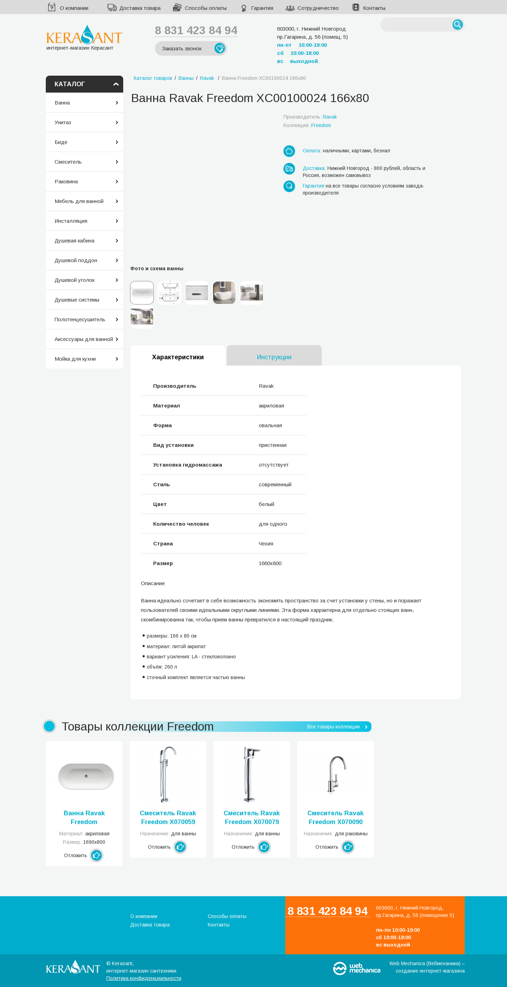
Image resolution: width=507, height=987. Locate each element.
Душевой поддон (76, 260)
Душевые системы (77, 300)
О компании (74, 8)
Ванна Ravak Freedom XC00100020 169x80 (84, 818)
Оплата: (312, 150)
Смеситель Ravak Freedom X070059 (168, 817)
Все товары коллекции (333, 726)
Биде (61, 142)
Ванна (62, 103)
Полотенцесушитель (80, 319)
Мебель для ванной (79, 201)
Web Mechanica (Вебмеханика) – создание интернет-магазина (427, 967)
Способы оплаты (206, 8)
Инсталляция (71, 221)
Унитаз (63, 122)
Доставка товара (140, 8)
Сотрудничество (318, 8)
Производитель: (310, 116)
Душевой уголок (74, 280)
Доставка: (314, 168)
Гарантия (262, 8)
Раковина (66, 181)
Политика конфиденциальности (143, 978)
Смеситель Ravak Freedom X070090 (335, 817)
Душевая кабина (74, 240)
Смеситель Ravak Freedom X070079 (252, 817)
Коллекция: (307, 125)
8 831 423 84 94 (196, 30)
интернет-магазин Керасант (84, 37)
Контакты (374, 8)
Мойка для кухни (75, 359)
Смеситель (68, 162)
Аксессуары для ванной (84, 339)
